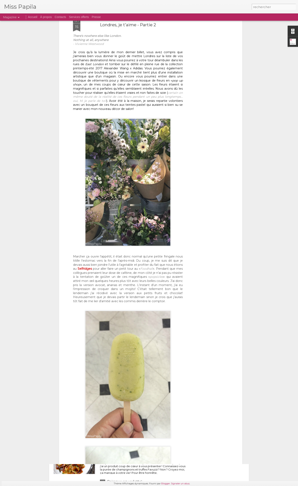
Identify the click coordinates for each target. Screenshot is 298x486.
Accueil (32, 17)
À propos (46, 17)
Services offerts (79, 17)
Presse (96, 17)
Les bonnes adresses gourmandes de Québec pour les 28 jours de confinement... (145, 389)
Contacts (60, 17)
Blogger (165, 483)
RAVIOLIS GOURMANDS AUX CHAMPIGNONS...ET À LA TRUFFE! (135, 436)
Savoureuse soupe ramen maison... (135, 341)
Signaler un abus (180, 483)
